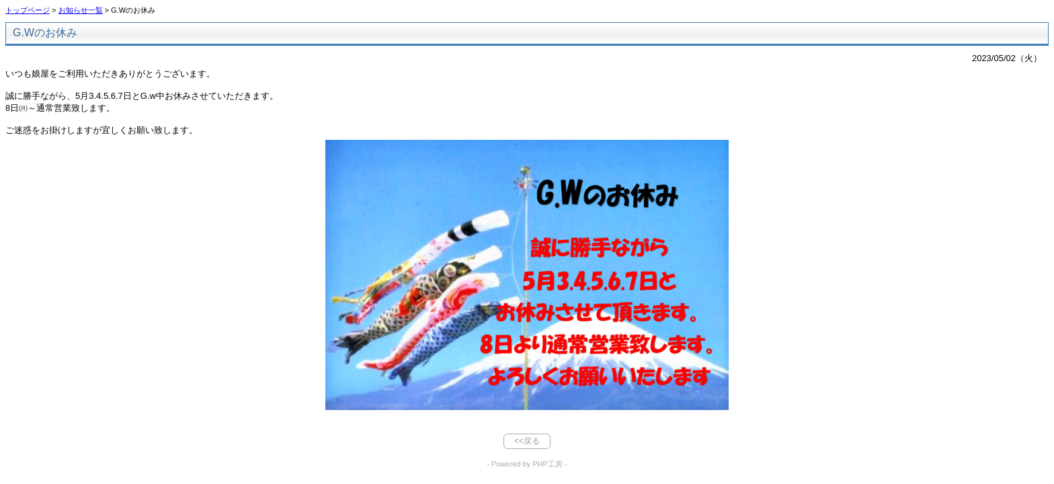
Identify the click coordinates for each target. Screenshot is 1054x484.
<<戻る (527, 441)
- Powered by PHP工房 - (527, 464)
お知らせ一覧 (80, 10)
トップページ (27, 10)
